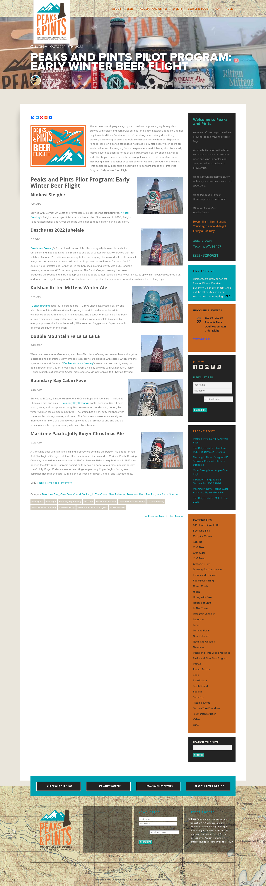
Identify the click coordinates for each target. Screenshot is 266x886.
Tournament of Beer (204, 713)
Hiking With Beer (202, 597)
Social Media (200, 680)
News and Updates (204, 641)
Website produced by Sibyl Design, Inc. (119, 879)
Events (178, 8)
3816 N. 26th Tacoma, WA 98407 (207, 243)
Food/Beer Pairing (203, 580)
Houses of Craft (202, 602)
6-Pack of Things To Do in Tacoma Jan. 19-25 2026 (207, 481)
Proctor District (201, 669)
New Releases (117, 494)
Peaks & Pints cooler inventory (54, 482)
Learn (196, 625)
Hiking (196, 591)
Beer (130, 8)
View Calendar (201, 338)
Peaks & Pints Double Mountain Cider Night (215, 326)
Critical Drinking (82, 494)
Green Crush (200, 586)
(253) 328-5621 (205, 255)
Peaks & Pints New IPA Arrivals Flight (210, 440)
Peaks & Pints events (159, 786)
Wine (196, 725)
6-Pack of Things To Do (206, 525)
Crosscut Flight (201, 564)
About (116, 8)
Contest (197, 541)
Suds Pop (198, 697)
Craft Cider (199, 552)
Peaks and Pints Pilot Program (144, 494)
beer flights (37, 501)
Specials (174, 494)
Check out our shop (59, 786)
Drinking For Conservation (208, 569)
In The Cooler (100, 494)
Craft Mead (199, 558)
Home (229, 8)
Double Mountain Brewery (78, 363)
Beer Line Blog (198, 8)
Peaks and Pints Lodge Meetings (211, 652)
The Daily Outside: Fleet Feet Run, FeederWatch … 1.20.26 (209, 450)
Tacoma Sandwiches (152, 8)
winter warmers (117, 507)
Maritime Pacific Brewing (43, 507)
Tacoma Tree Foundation (207, 708)
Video (196, 719)
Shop (216, 8)
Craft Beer (66, 494)
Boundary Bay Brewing (75, 403)
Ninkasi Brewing (67, 507)
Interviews (199, 619)
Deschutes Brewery (41, 248)
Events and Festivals (204, 575)
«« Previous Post (154, 516)
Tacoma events (201, 702)
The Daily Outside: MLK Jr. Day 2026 (210, 500)
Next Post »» (176, 516)
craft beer (88, 501)
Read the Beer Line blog (209, 786)
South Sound (200, 686)
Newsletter (199, 647)
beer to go (50, 501)
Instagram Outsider (204, 614)
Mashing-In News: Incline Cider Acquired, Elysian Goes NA (210, 490)
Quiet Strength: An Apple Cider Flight (211, 472)
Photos (197, 663)
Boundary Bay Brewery (70, 501)
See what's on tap (109, 786)
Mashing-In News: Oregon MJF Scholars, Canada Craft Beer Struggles (210, 461)
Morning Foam (201, 630)
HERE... (228, 296)
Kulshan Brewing (40, 305)
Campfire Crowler (203, 536)
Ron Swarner (51, 80)
